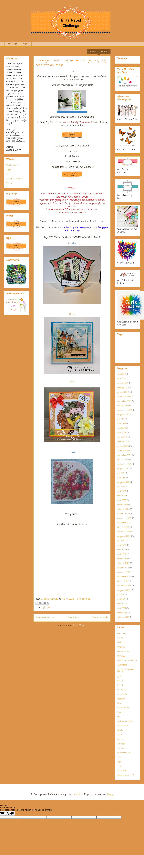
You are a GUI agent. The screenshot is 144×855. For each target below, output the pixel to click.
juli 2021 (120, 594)
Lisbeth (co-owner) (14, 178)
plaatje (46, 607)
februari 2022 (123, 563)
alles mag (121, 633)
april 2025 (121, 432)
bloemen (121, 647)
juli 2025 (121, 419)
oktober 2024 (123, 459)
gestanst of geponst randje (126, 670)
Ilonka (72, 381)
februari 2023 (123, 509)
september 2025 (124, 410)
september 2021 (124, 585)
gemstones (122, 665)
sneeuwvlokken (124, 752)
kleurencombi (123, 707)
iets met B (122, 694)
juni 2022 (121, 545)
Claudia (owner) (13, 165)
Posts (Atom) (79, 625)
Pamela (9, 183)
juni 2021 (121, 599)
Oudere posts (100, 618)
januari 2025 (123, 446)
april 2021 (121, 608)
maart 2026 (122, 383)
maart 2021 (122, 612)
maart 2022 (122, 558)
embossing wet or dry (127, 660)
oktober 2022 (123, 527)
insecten (121, 699)
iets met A (122, 689)
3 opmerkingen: (84, 599)
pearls (120, 734)
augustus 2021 (123, 590)
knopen (120, 712)
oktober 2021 (122, 581)
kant (119, 703)
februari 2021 (123, 617)
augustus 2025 (124, 414)
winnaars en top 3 (125, 775)
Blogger (111, 794)
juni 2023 (121, 491)
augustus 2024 (124, 468)
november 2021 (124, 576)
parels (120, 730)
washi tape (122, 770)
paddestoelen (123, 725)
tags (119, 761)
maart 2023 (122, 504)
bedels (120, 638)
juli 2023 (121, 486)
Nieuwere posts (45, 618)
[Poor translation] (10, 813)
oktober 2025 (123, 405)
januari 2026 (123, 392)
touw (119, 766)
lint (118, 716)
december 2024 (124, 450)
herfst (120, 685)
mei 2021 (121, 603)
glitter (120, 676)
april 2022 (121, 554)
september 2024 (124, 464)
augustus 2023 (124, 482)
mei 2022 (121, 549)
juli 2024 (121, 473)
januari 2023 (123, 513)
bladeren (121, 642)
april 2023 (121, 500)
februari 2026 (123, 387)
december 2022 (124, 518)
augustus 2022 (124, 536)
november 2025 (124, 401)
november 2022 (124, 522)
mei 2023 (121, 495)
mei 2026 (121, 374)
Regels (25, 43)
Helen (72, 314)
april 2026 (121, 378)
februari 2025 (123, 441)
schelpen (121, 743)
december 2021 (123, 572)
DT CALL (121, 656)
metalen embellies (125, 721)
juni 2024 (121, 477)
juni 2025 (121, 423)
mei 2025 (121, 428)
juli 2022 (121, 540)
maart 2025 (122, 437)
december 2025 (124, 396)
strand (120, 757)
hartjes (120, 680)
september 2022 (124, 531)
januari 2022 (123, 567)
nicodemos (78, 794)
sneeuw (120, 748)
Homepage (12, 43)
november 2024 (124, 455)
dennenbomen (123, 651)
